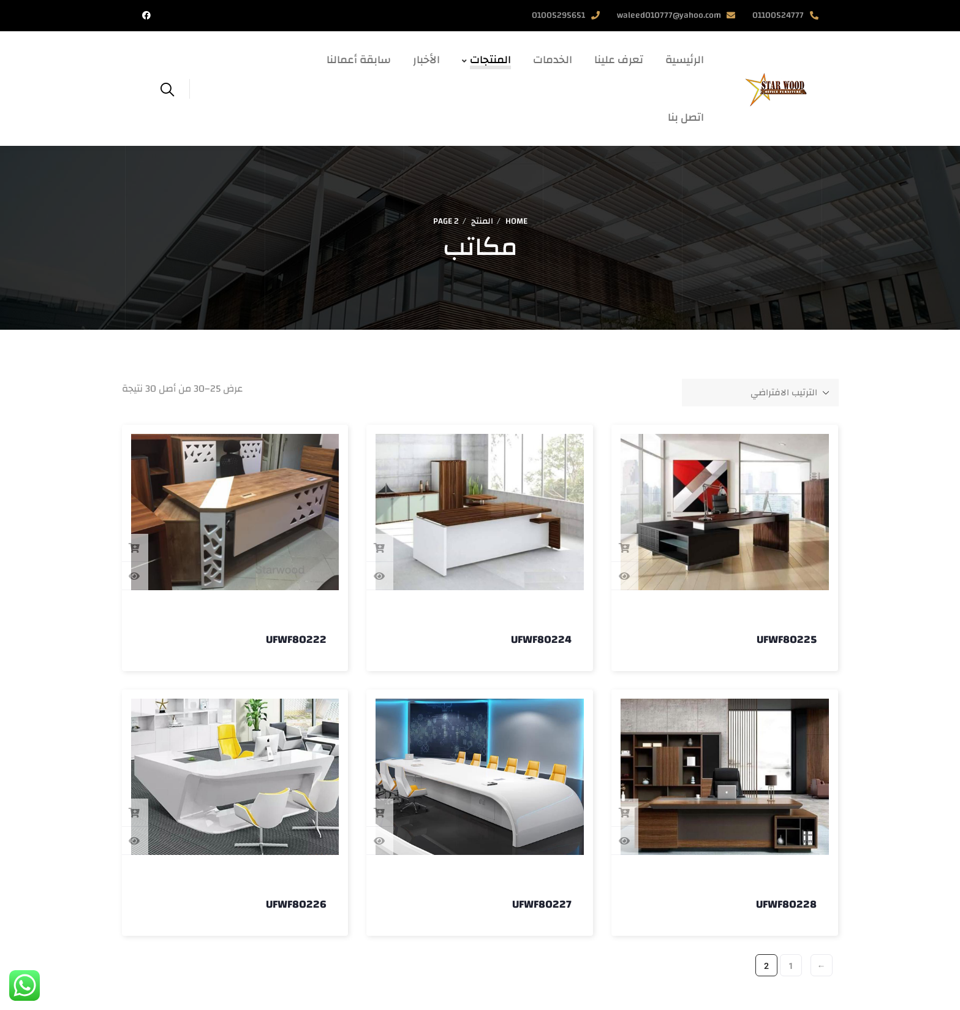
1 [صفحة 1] (790, 966)
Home (516, 221)
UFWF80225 (787, 639)
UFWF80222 (296, 639)
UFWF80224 (541, 639)
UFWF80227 (542, 904)
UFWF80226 (296, 904)
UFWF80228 (786, 904)
